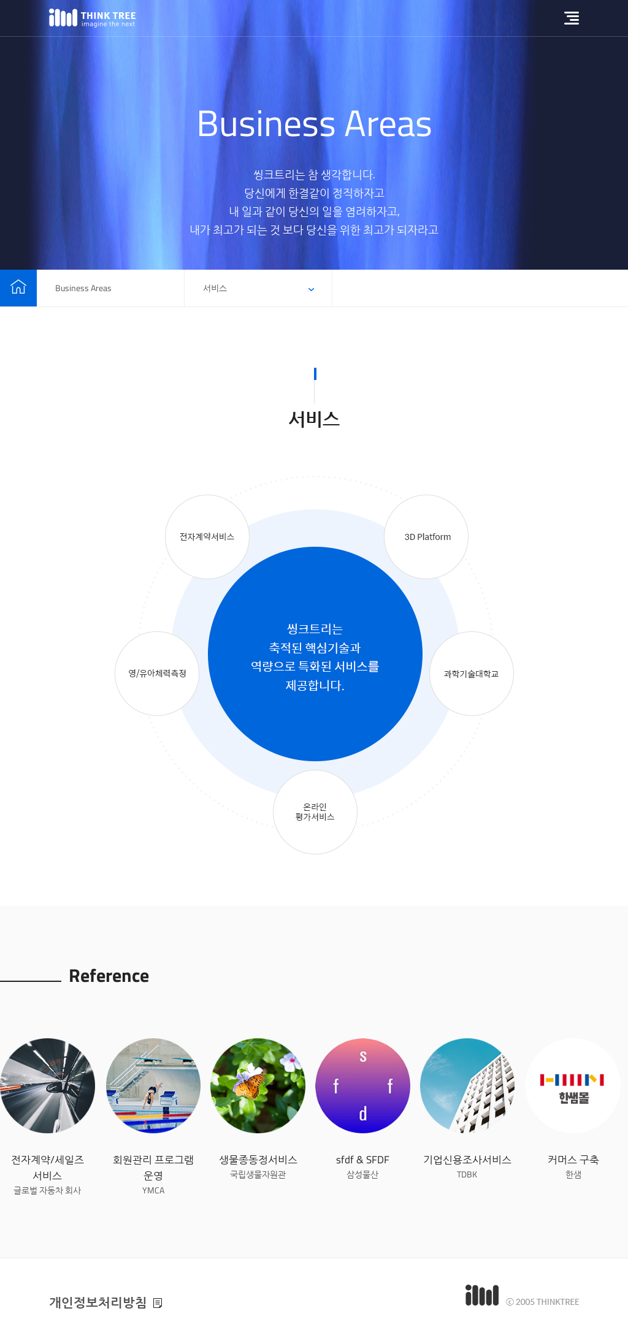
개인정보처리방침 (98, 1302)
